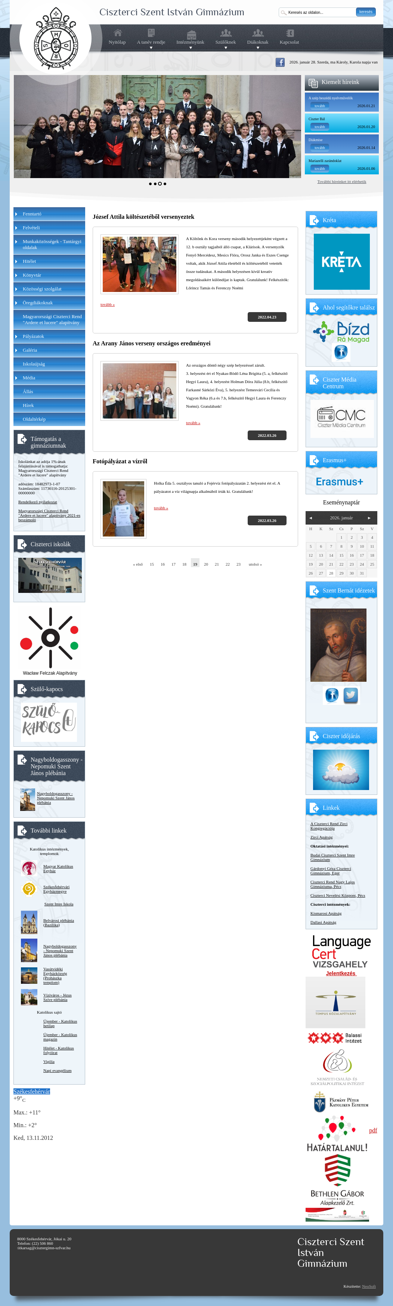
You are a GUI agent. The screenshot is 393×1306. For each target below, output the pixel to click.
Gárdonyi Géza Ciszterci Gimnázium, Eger (330, 870)
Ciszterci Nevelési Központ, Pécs (337, 895)
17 (173, 564)
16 (163, 564)
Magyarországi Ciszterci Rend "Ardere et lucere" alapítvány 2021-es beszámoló (49, 515)
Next (286, 131)
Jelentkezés (341, 973)
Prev (28, 131)
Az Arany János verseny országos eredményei (151, 343)
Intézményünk (190, 42)
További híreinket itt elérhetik (342, 181)
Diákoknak (258, 42)
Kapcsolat (289, 42)
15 (152, 564)
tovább (320, 106)
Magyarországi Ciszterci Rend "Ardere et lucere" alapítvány (52, 319)
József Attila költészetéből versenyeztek (143, 217)
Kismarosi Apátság (325, 913)
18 (184, 564)
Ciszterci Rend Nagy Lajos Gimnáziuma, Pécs (332, 884)
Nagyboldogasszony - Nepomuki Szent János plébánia (56, 798)
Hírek (28, 405)
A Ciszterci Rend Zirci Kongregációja (328, 825)
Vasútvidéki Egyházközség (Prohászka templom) (55, 976)
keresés (365, 12)
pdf (373, 1130)
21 (217, 564)
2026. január (341, 517)
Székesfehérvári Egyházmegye (56, 888)
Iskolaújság (34, 364)
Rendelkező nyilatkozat (37, 502)
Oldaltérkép (34, 419)
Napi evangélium (57, 1070)
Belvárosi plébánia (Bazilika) (58, 922)
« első (137, 564)
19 (195, 564)
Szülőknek (226, 42)
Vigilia (49, 1061)
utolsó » (253, 564)
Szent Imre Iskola (59, 904)
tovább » (107, 304)
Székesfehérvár (31, 1091)
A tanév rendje (151, 42)
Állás (28, 391)
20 (206, 564)
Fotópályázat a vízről (120, 461)
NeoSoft (369, 1286)
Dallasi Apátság (323, 922)
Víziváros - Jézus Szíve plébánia (57, 997)
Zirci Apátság (321, 837)
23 (238, 564)
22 (228, 564)
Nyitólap (117, 42)
